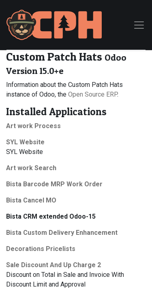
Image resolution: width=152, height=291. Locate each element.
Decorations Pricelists (40, 249)
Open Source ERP (92, 94)
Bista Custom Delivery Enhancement (62, 232)
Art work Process (33, 126)
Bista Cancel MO (31, 200)
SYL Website (25, 142)
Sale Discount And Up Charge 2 (53, 265)
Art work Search (31, 168)
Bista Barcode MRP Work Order (54, 184)
